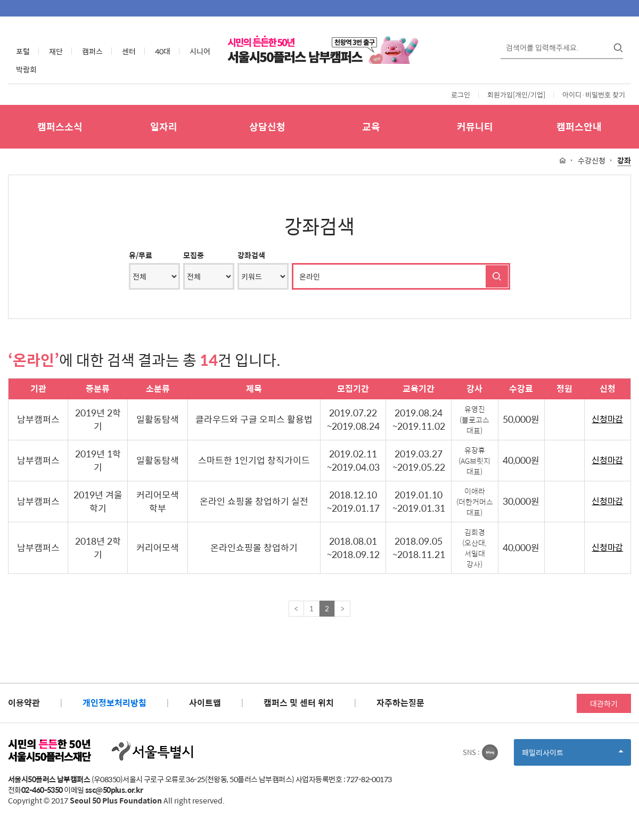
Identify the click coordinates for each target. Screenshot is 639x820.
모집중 (193, 255)
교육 (371, 126)
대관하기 (604, 703)
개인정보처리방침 (114, 702)
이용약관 (24, 702)
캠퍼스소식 (60, 126)
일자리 (163, 126)
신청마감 (607, 419)
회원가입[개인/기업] (516, 94)
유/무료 (140, 255)
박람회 (26, 69)
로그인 (460, 94)
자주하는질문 (400, 702)
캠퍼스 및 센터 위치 (299, 702)
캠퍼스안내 (579, 126)
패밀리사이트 (572, 756)
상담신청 (267, 126)
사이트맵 (205, 702)
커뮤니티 (475, 126)
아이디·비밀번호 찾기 (593, 94)
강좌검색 (251, 255)
